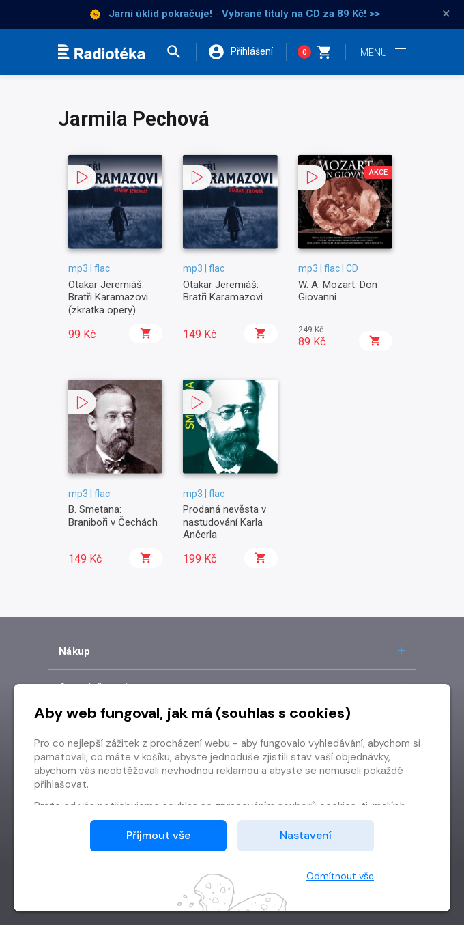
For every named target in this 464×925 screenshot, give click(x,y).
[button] (180, 52)
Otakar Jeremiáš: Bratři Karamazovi (223, 291)
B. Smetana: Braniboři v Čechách (113, 515)
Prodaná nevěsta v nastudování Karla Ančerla (224, 522)
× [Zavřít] (446, 13)
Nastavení (306, 835)
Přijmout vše (158, 835)
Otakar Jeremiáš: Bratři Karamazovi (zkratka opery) (108, 297)
